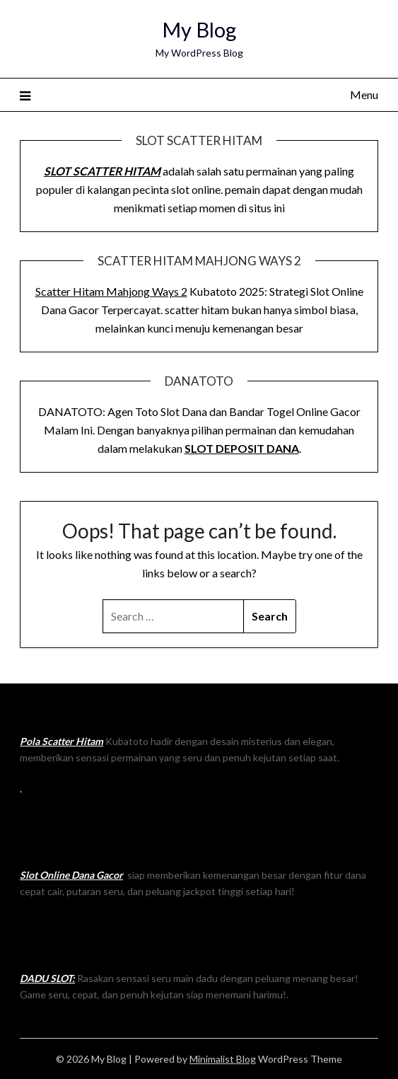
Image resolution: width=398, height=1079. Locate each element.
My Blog (199, 29)
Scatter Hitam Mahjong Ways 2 (111, 291)
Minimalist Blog (222, 1059)
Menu (364, 94)
